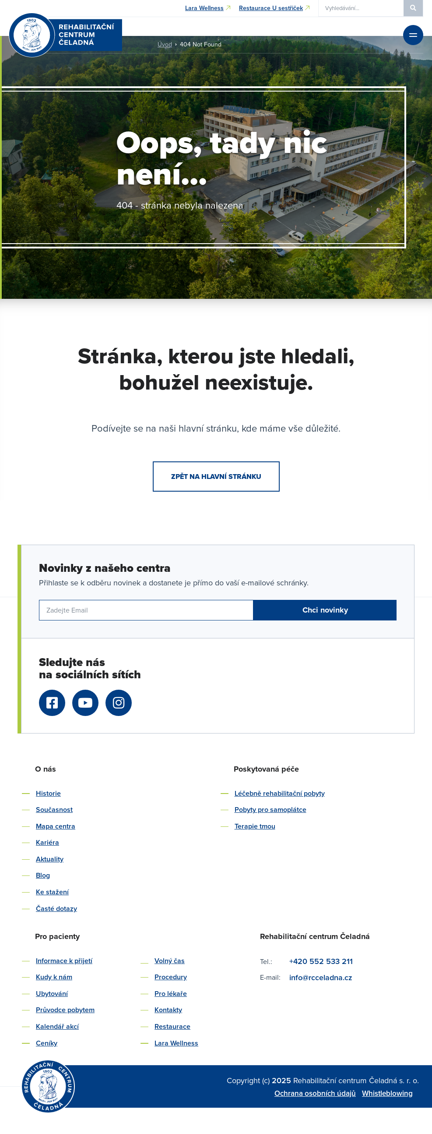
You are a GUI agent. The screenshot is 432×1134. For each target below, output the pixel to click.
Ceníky (46, 1043)
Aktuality (49, 859)
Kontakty (168, 1010)
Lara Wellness (176, 1043)
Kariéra (47, 842)
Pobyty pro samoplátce (270, 809)
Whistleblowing (387, 1093)
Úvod (165, 44)
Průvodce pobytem (65, 1010)
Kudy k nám (54, 977)
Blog (43, 875)
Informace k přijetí (64, 961)
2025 (282, 1080)
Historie (48, 793)
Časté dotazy (56, 909)
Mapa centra (55, 826)
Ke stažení (52, 892)
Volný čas (170, 961)
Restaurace (172, 1026)
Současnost (54, 809)
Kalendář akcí (57, 1026)
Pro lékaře (171, 994)
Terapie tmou (255, 826)
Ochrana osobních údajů (315, 1093)
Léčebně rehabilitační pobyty (280, 793)
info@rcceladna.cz (322, 977)
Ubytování (52, 994)
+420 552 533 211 (321, 961)
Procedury (171, 977)
